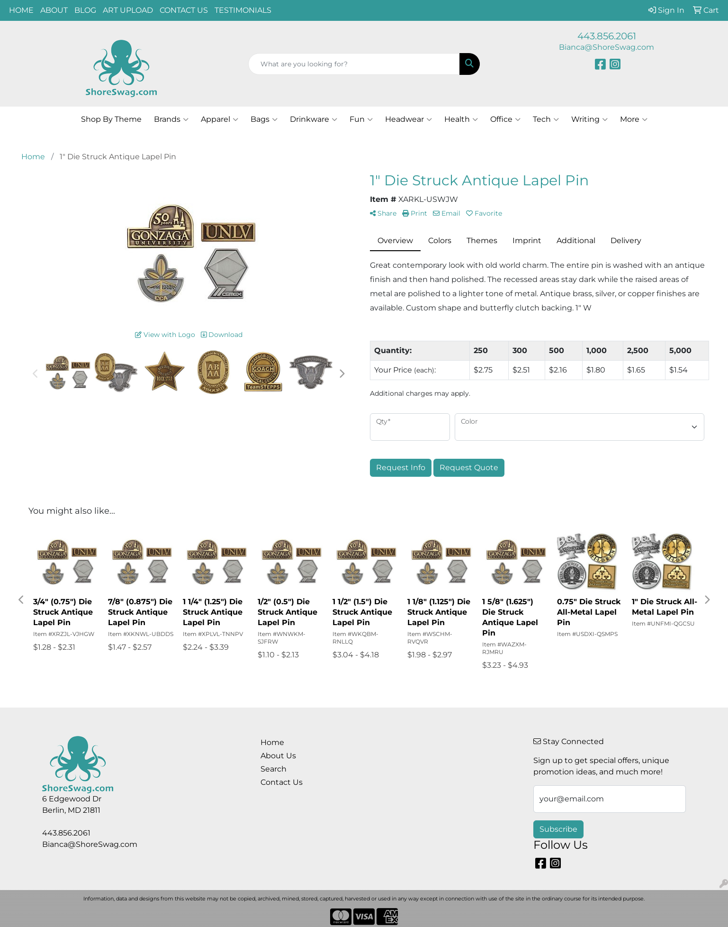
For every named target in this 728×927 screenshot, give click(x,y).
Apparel (219, 119)
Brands (171, 119)
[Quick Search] (353, 64)
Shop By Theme (111, 119)
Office (505, 119)
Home (272, 742)
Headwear (408, 119)
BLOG (85, 10)
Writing (589, 119)
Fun (361, 119)
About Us (278, 755)
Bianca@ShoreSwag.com (606, 47)
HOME (21, 10)
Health (461, 119)
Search (274, 768)
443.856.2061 (606, 36)
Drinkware (313, 119)
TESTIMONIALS (243, 10)
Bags (264, 119)
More (633, 119)
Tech (546, 119)
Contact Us (282, 782)
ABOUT (54, 10)
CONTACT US (184, 10)
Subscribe (558, 829)
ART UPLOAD (128, 10)
